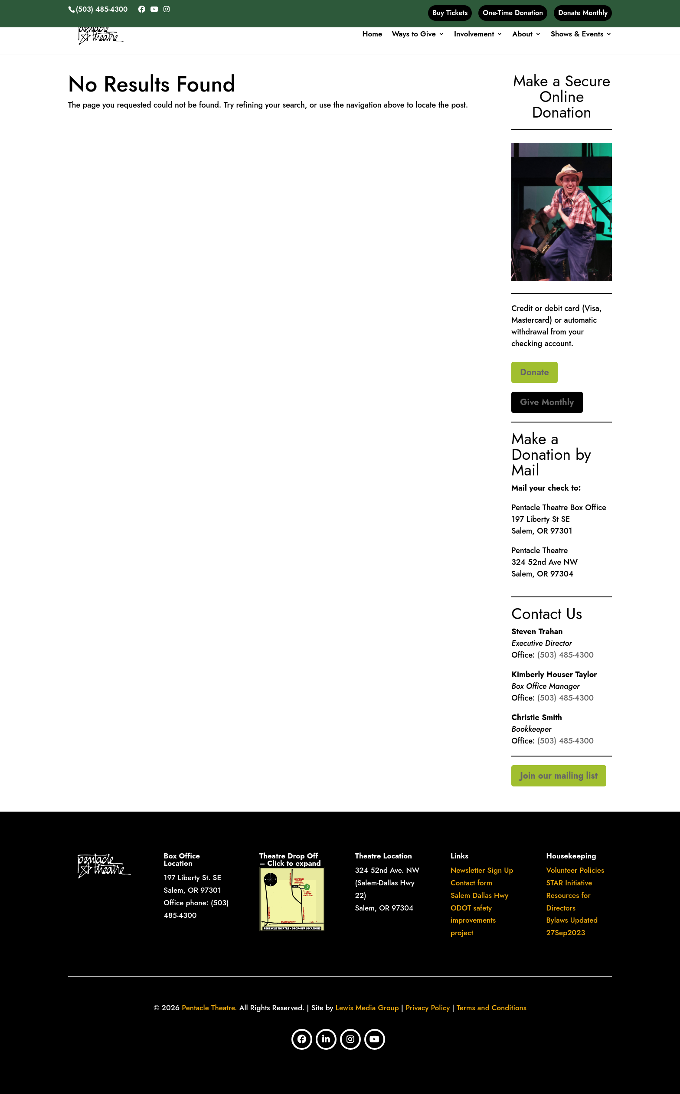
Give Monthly (547, 402)
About (522, 35)
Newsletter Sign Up (482, 870)
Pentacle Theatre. (208, 1007)
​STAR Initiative (569, 883)
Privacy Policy (427, 1007)
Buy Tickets (450, 13)
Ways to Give (414, 35)
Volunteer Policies (575, 870)
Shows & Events (577, 35)
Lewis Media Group (367, 1007)
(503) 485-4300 (565, 655)
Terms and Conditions (491, 1007)
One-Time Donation (513, 13)
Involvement (474, 35)
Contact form (471, 883)
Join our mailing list (559, 776)
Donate (534, 372)
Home (372, 35)
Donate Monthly (583, 13)
